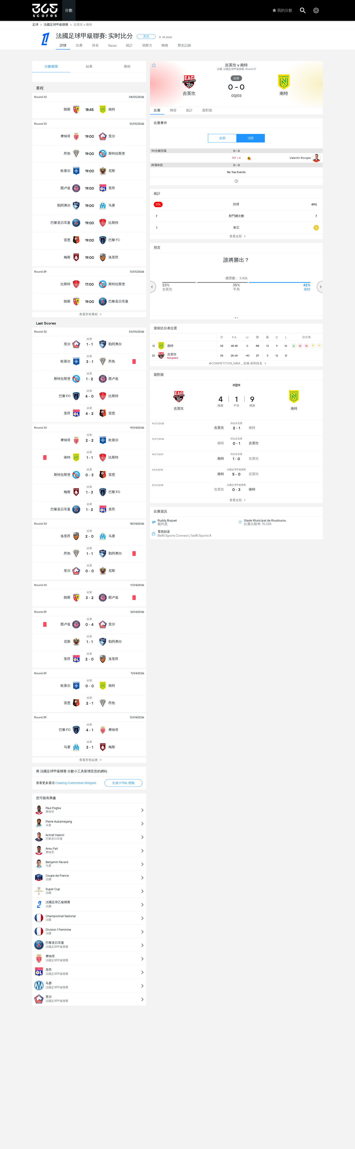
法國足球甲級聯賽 (59, 24)
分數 (69, 10)
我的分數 (282, 10)
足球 (38, 24)
